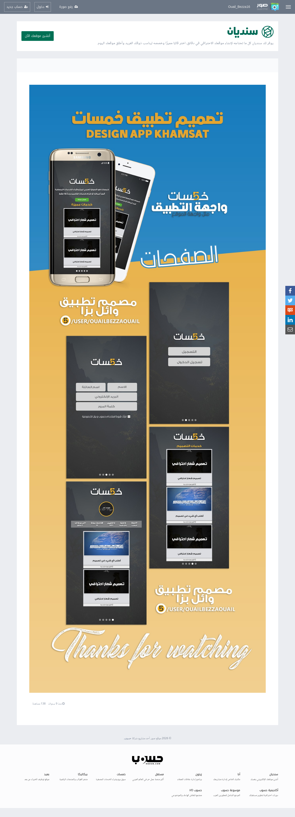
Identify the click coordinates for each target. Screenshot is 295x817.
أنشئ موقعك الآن (37, 36)
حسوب (127, 738)
